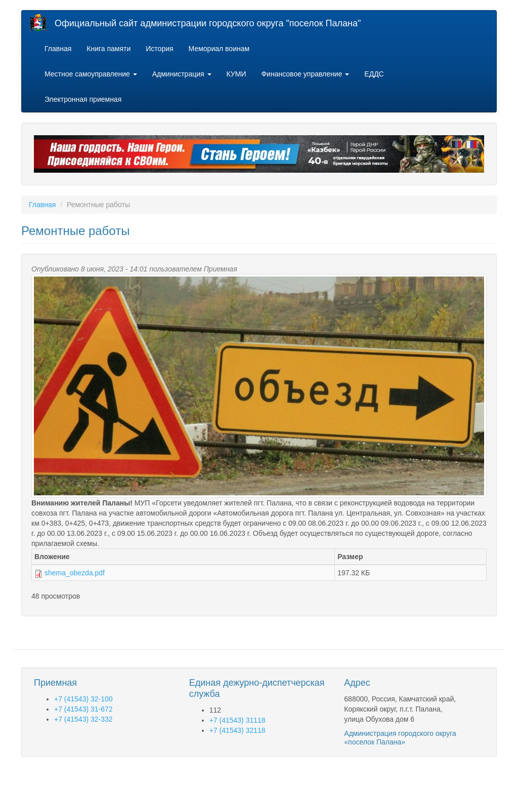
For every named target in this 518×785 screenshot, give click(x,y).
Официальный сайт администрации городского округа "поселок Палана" (208, 23)
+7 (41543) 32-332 (83, 719)
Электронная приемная (83, 99)
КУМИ (236, 74)
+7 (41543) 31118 (237, 720)
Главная (58, 49)
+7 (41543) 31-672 (83, 709)
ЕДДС (373, 74)
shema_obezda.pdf (75, 573)
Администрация (181, 74)
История (159, 49)
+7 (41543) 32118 (237, 730)
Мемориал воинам (219, 49)
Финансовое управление (305, 74)
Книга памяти (109, 49)
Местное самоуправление (91, 74)
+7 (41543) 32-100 (83, 699)
